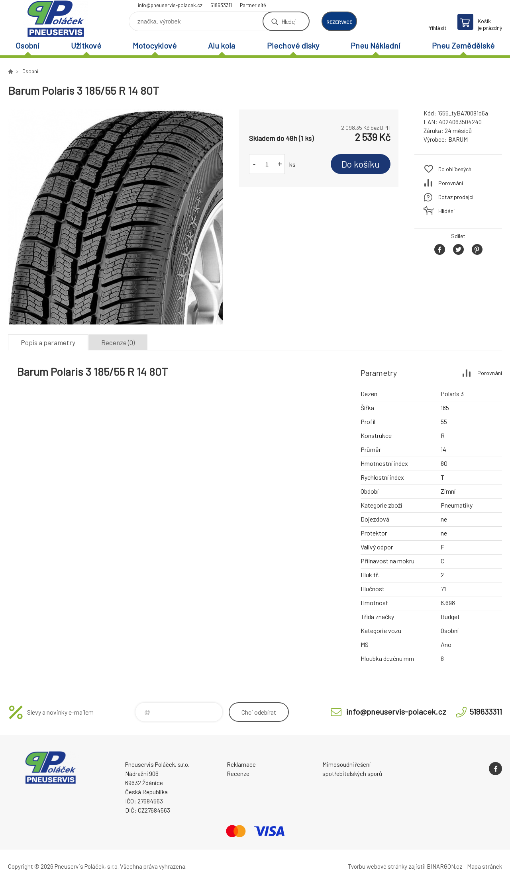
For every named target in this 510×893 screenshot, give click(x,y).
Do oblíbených (454, 169)
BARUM (458, 139)
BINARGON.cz (444, 866)
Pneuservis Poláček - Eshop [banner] (56, 18)
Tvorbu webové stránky (377, 866)
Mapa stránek (484, 866)
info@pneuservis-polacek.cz (170, 5)
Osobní (27, 45)
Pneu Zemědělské (463, 45)
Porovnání (450, 183)
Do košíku (360, 164)
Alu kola (221, 45)
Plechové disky (293, 45)
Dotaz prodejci (455, 196)
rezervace (339, 22)
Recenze (238, 773)
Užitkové (86, 45)
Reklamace (241, 764)
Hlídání (446, 210)
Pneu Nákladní (375, 45)
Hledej (288, 21)
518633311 (221, 5)
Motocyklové (155, 45)
